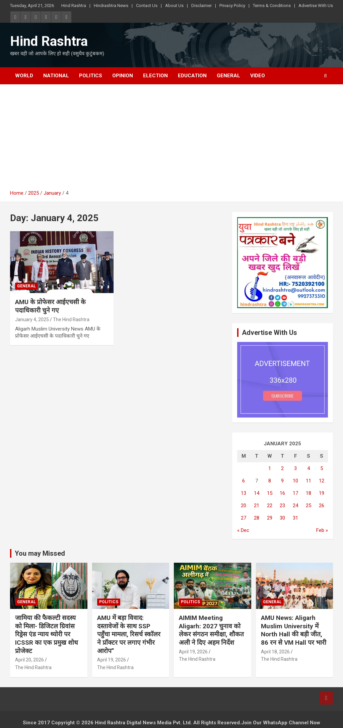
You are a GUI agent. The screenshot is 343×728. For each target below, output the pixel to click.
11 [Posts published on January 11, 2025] (308, 481)
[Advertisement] (171, 139)
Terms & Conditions (272, 5)
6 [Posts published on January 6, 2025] (243, 481)
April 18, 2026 (275, 651)
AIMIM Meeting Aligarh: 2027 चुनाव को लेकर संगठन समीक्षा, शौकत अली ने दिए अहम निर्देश (211, 630)
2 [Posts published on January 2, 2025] (282, 468)
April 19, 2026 (111, 659)
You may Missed (40, 553)
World (24, 76)
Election (155, 76)
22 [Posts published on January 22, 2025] (269, 506)
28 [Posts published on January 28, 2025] (256, 518)
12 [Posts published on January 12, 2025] (321, 481)
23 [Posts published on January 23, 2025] (282, 506)
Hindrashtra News (111, 5)
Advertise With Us (315, 5)
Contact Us (146, 5)
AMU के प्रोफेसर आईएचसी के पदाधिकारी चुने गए (50, 306)
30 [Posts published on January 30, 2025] (282, 518)
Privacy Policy (232, 5)
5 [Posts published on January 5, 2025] (321, 468)
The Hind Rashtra (71, 319)
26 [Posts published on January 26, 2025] (321, 506)
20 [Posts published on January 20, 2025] (243, 506)
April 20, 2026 (29, 659)
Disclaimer (201, 5)
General (228, 76)
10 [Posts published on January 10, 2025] (295, 481)
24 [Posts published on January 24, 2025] (295, 506)
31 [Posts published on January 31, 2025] (295, 518)
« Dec (243, 530)
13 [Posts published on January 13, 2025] (243, 493)
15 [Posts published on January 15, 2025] (269, 493)
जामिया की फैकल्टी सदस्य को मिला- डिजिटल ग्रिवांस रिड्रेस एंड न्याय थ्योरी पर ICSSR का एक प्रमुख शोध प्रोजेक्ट (46, 634)
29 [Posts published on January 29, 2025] (269, 518)
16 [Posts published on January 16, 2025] (282, 493)
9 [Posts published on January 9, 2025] (282, 481)
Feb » (322, 530)
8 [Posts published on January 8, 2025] (269, 481)
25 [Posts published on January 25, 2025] (308, 506)
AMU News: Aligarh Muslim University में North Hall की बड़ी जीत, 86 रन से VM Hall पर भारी (293, 630)
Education (192, 76)
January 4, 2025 (32, 319)
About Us (174, 5)
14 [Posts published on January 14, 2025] (256, 493)
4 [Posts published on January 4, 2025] (308, 468)
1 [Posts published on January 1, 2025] (269, 468)
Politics (90, 76)
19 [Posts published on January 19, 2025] (321, 493)
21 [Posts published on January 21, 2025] (256, 506)
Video (257, 76)
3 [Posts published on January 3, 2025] (295, 468)
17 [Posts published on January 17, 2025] (295, 493)
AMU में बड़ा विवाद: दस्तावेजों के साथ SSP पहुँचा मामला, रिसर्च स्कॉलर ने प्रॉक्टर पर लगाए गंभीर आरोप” (128, 634)
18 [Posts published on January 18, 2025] (308, 493)
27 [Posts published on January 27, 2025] (243, 518)
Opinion (122, 76)
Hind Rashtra (73, 5)
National (56, 76)
